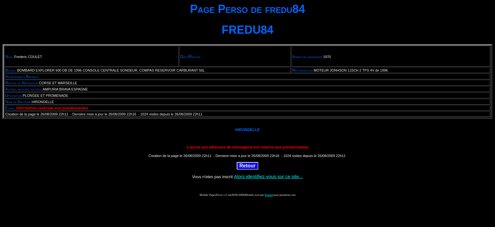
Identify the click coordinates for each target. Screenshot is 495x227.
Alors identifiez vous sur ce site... (268, 176)
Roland (269, 194)
